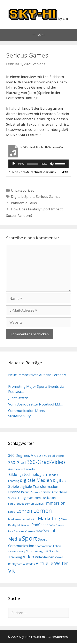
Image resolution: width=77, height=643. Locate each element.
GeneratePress (58, 637)
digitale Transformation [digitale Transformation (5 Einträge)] (39, 486)
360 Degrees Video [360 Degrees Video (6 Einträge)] (24, 455)
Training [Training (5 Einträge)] (15, 557)
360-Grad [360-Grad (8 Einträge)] (17, 462)
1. (34, 172)
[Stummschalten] (52, 164)
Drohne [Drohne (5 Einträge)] (14, 491)
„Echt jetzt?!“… (19, 398)
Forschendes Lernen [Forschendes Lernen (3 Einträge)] (21, 503)
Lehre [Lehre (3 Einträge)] (11, 511)
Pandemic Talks (24, 202)
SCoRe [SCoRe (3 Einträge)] (51, 525)
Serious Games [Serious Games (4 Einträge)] (24, 531)
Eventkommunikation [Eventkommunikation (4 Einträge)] (41, 497)
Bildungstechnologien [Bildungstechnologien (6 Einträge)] (27, 474)
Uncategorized (23, 190)
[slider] (32, 164)
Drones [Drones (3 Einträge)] (35, 492)
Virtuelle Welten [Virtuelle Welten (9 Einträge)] (52, 563)
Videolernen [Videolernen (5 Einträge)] (44, 557)
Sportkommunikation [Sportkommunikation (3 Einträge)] (48, 546)
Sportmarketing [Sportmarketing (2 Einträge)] (16, 551)
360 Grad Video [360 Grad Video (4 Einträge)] (53, 455)
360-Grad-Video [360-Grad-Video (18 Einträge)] (45, 462)
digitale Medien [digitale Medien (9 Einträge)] (36, 480)
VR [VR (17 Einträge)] (11, 570)
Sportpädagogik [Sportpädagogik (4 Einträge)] (37, 551)
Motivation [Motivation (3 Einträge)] (24, 525)
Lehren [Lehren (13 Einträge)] (24, 510)
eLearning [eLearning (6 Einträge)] (17, 497)
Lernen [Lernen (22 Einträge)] (42, 510)
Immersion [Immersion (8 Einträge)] (55, 503)
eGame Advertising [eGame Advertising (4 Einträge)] (54, 492)
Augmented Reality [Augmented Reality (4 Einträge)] (21, 469)
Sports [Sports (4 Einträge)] (54, 551)
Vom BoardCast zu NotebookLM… (35, 404)
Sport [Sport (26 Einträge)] (29, 538)
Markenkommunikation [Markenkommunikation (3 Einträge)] (22, 519)
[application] (38, 164)
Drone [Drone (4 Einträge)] (25, 492)
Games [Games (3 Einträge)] (39, 503)
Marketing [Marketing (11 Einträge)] (49, 518)
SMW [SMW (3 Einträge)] (39, 531)
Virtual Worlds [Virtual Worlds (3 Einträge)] (26, 564)
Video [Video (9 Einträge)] (28, 557)
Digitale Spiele (22, 196)
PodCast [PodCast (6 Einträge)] (38, 524)
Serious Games (48, 196)
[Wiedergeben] (14, 164)
